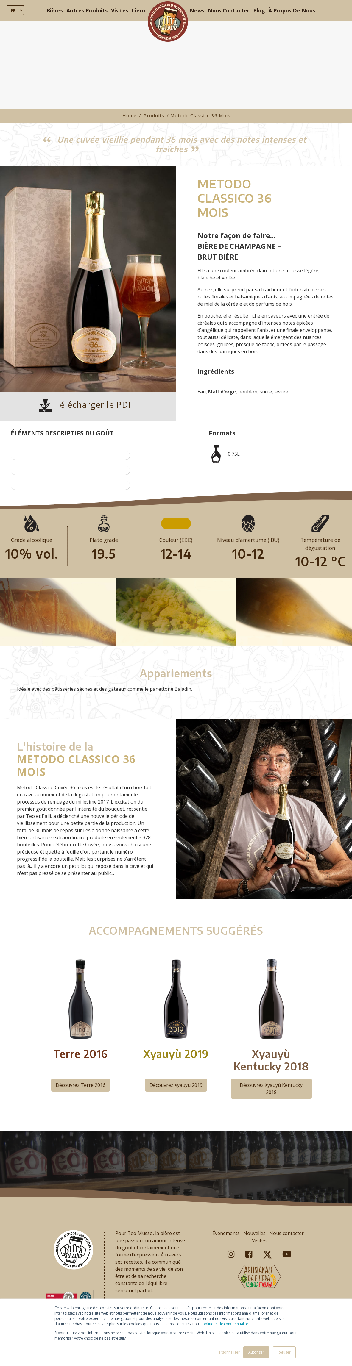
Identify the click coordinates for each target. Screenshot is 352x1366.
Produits (154, 115)
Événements (226, 1233)
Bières (54, 10)
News (197, 10)
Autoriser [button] (256, 1352)
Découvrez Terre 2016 (80, 1085)
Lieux (139, 10)
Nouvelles (254, 1233)
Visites (119, 10)
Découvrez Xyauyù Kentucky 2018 (271, 1088)
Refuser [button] (284, 1352)
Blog (259, 10)
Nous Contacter (229, 10)
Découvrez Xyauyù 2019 (176, 1085)
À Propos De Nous (291, 10)
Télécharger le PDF (86, 404)
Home (129, 115)
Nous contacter (286, 1233)
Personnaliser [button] (228, 1352)
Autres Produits (87, 10)
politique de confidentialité (225, 1323)
